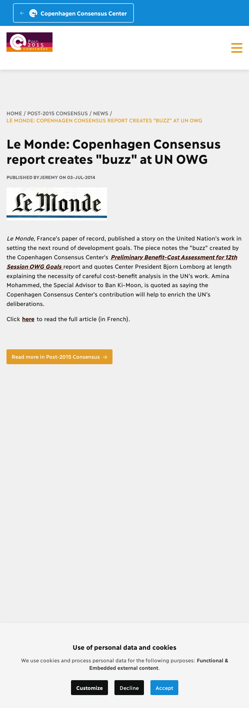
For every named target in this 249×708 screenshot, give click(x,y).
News (100, 113)
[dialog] (124, 665)
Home (14, 113)
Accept (164, 687)
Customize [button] (89, 687)
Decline (129, 687)
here (28, 318)
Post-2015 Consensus (57, 113)
